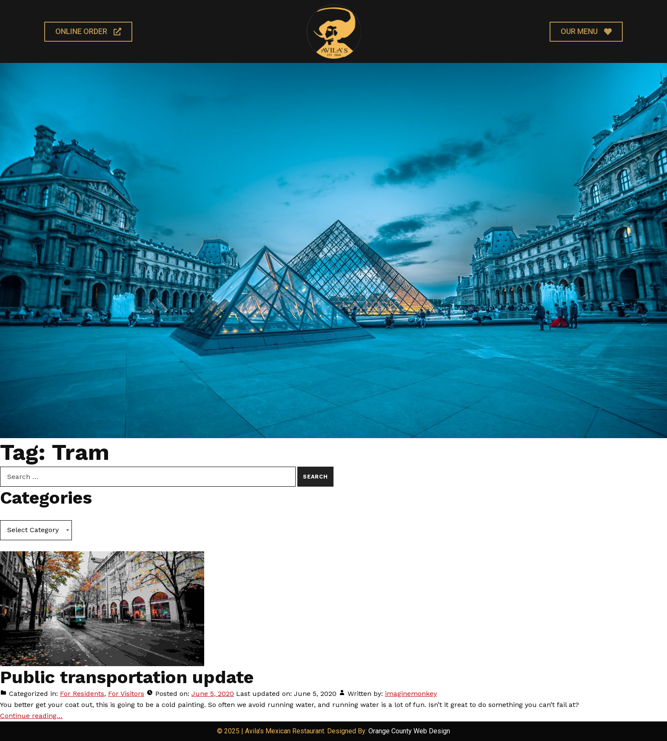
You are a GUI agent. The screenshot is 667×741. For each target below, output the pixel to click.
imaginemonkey (411, 694)
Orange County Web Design (409, 731)
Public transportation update (127, 677)
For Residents (82, 694)
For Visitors (126, 694)
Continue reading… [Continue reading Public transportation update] (31, 716)
